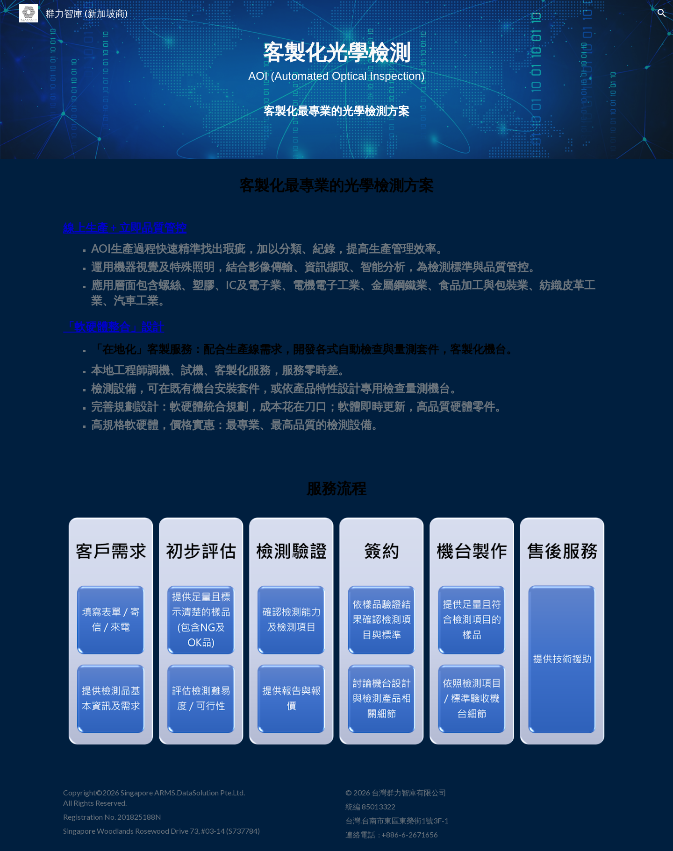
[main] (336, 79)
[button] (662, 13)
